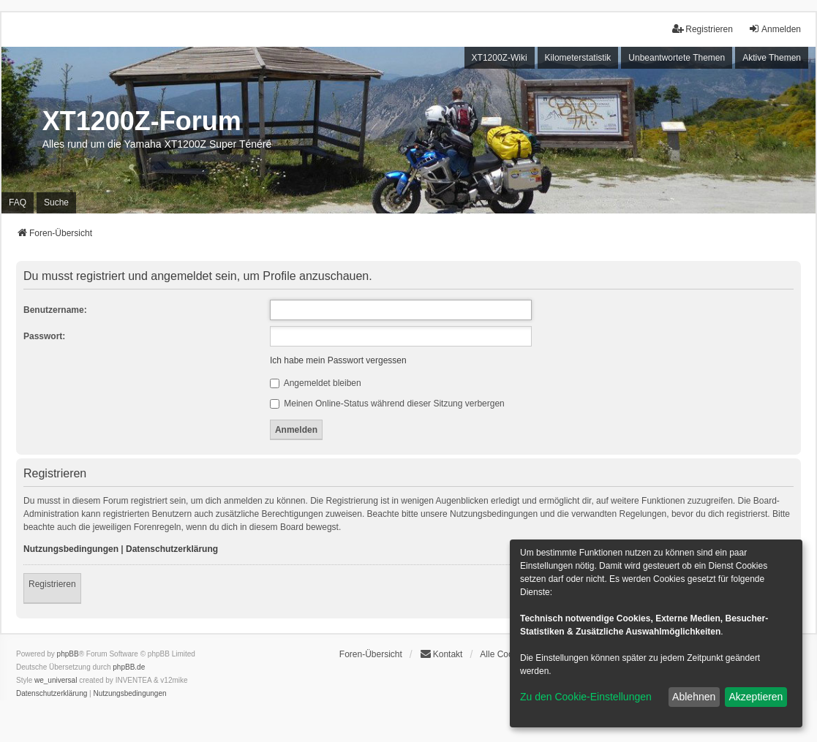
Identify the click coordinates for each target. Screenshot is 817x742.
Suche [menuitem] (56, 202)
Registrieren (52, 584)
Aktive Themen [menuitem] (771, 58)
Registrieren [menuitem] (702, 28)
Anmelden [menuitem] (774, 28)
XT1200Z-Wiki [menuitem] (499, 58)
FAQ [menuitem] (17, 202)
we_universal (55, 680)
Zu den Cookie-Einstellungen (586, 697)
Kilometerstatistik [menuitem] (578, 58)
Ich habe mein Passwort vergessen (338, 360)
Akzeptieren (755, 697)
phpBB (68, 654)
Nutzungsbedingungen (70, 549)
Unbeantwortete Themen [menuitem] (676, 58)
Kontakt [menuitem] (441, 653)
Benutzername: (55, 310)
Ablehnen (693, 697)
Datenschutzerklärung (172, 549)
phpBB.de (129, 667)
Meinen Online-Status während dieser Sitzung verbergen (387, 403)
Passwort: (44, 336)
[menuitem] (51, 693)
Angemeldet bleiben (315, 383)
